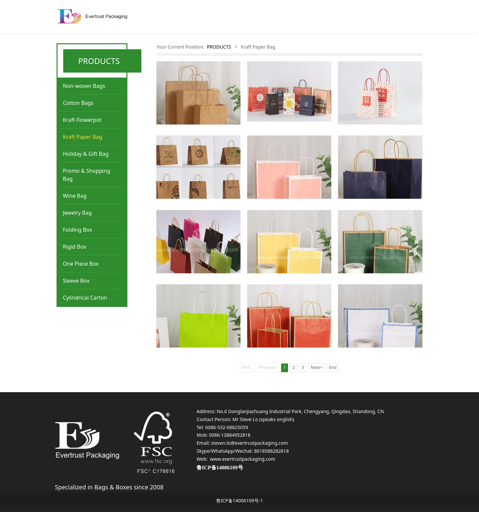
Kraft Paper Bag (82, 136)
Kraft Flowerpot (82, 120)
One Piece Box (81, 263)
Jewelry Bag (77, 212)
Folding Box (77, 229)
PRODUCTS (219, 47)
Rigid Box (74, 246)
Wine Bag (74, 195)
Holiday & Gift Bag (85, 153)
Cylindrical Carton (85, 297)
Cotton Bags (78, 103)
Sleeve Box (76, 280)
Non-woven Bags (84, 86)
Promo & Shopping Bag (86, 174)
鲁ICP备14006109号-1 (239, 500)
